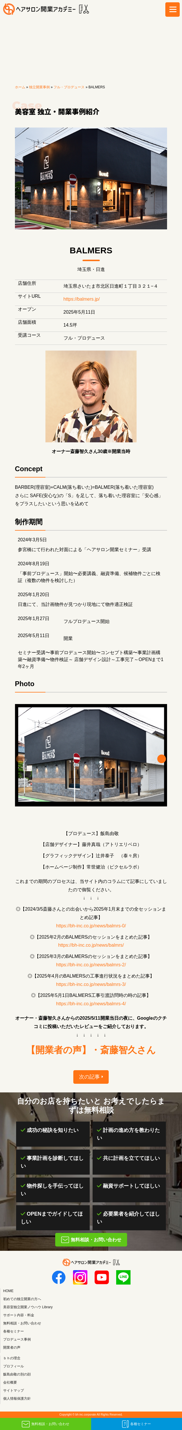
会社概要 (10, 1382)
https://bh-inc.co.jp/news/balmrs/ (91, 945)
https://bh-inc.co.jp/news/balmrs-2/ (91, 964)
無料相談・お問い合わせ (50, 1424)
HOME (8, 1291)
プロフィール (13, 1366)
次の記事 (89, 1077)
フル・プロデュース (69, 87)
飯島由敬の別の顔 (17, 1374)
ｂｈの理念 (11, 1358)
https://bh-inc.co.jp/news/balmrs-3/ (91, 984)
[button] (161, 759)
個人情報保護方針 (17, 1399)
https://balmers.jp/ (82, 299)
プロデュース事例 (17, 1339)
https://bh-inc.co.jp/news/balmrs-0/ (91, 925)
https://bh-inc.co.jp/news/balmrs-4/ (91, 1003)
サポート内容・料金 (18, 1315)
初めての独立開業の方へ (22, 1299)
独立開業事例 (39, 87)
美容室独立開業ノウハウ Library (28, 1307)
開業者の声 (11, 1347)
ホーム (20, 87)
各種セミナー (140, 1424)
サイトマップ (13, 1390)
